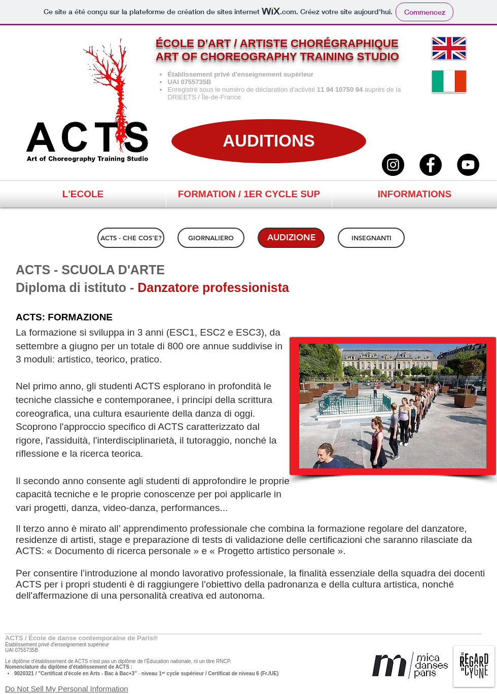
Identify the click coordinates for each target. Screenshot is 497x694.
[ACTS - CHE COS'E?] (130, 238)
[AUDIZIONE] (291, 238)
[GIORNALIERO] (211, 238)
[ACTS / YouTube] (468, 165)
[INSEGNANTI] (371, 238)
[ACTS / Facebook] (430, 165)
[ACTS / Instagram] (393, 165)
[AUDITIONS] (268, 141)
